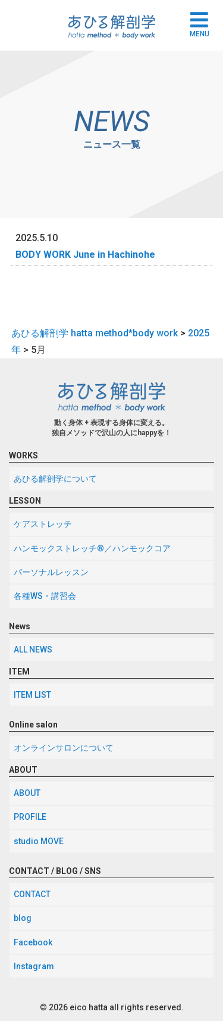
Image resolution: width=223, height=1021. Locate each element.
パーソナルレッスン (51, 572)
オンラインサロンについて (64, 748)
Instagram (34, 966)
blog (23, 918)
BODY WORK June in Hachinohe (85, 254)
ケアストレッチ (43, 524)
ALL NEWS (33, 649)
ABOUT (27, 793)
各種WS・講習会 (45, 596)
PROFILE (30, 817)
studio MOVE (39, 841)
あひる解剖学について (55, 478)
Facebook (33, 942)
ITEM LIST (32, 695)
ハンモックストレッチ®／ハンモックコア (92, 548)
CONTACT (32, 894)
